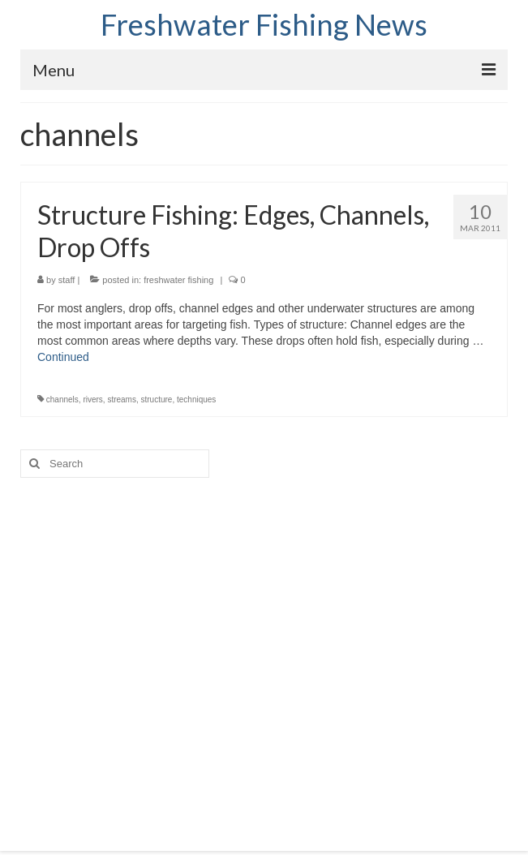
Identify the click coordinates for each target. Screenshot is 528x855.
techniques (196, 399)
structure (157, 399)
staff (66, 280)
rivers (92, 399)
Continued (63, 356)
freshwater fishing (178, 280)
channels (62, 399)
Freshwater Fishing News (264, 24)
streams (121, 399)
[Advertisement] (264, 648)
